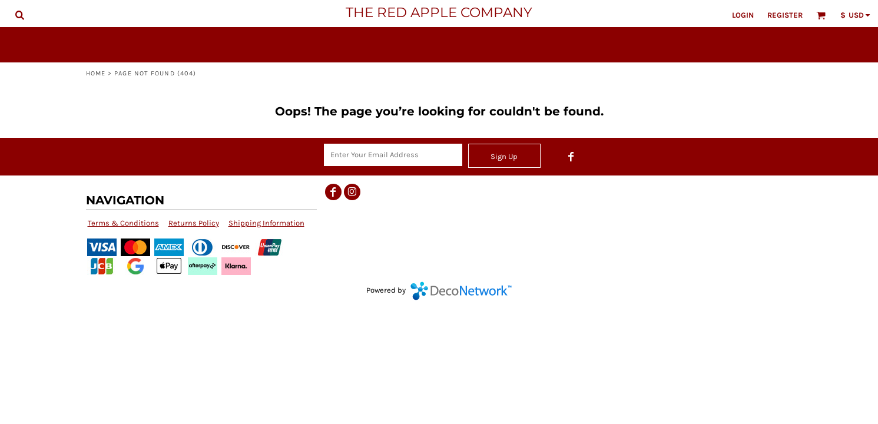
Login (743, 15)
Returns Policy (193, 222)
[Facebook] (571, 156)
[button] (19, 14)
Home (95, 73)
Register (785, 15)
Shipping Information (266, 222)
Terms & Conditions (123, 222)
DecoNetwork (461, 291)
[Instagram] (352, 192)
